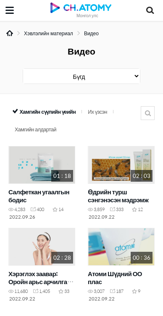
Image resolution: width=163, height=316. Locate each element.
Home (9, 33)
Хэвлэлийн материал (48, 33)
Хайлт (148, 113)
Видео (91, 33)
